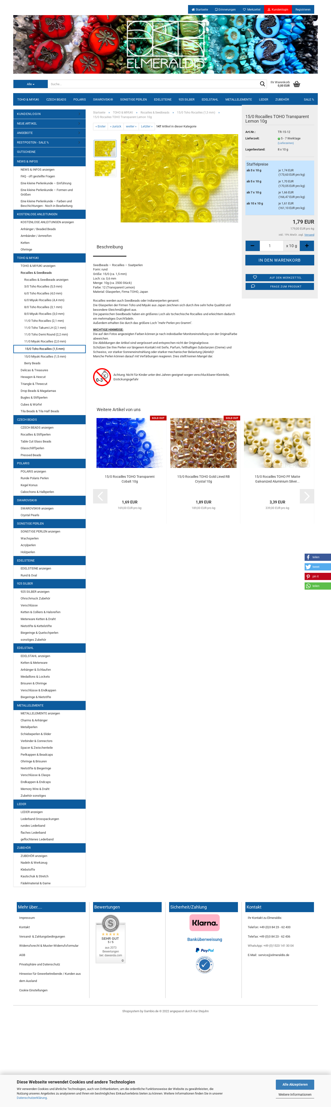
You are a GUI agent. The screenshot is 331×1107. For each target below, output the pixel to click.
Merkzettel (251, 9)
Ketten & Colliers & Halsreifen (40, 612)
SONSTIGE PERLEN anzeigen (40, 531)
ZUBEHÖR (282, 99)
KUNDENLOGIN (29, 114)
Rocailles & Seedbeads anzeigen (46, 279)
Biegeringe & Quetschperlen (39, 632)
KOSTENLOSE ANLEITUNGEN (37, 214)
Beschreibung (110, 246)
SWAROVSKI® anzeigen (37, 508)
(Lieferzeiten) (286, 143)
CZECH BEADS (56, 99)
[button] (318, 557)
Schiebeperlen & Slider (36, 734)
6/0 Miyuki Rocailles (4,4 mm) (44, 300)
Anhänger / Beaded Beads (38, 229)
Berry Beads (32, 363)
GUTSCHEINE (26, 152)
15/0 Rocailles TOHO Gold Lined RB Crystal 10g (203, 479)
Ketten (25, 243)
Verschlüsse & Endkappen (38, 690)
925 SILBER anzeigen (35, 591)
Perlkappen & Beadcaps (37, 754)
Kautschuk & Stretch (34, 876)
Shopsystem (130, 1011)
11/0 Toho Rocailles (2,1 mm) (44, 321)
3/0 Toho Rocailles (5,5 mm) (43, 286)
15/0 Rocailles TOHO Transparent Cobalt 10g (130, 479)
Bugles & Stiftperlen (34, 397)
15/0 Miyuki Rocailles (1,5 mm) (45, 356)
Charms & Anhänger (34, 720)
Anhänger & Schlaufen (36, 669)
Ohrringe (26, 249)
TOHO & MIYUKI (28, 99)
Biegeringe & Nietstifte (36, 697)
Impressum (27, 918)
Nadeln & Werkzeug (34, 862)
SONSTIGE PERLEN (133, 99)
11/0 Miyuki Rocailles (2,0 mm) (45, 341)
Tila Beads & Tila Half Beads (40, 411)
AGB (22, 955)
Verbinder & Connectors (37, 741)
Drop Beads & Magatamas (38, 391)
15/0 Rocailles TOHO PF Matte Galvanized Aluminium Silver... (277, 479)
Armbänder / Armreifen (36, 236)
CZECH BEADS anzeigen (37, 427)
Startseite (200, 9)
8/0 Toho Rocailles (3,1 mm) (43, 307)
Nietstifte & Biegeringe (36, 768)
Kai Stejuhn (201, 1011)
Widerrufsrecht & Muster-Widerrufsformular (48, 945)
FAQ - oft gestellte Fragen (38, 176)
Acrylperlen (28, 545)
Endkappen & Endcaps (36, 782)
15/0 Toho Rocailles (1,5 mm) (45, 349)
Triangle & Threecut (34, 384)
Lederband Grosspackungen (40, 819)
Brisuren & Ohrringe (34, 683)
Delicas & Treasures (34, 370)
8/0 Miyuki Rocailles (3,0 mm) (44, 314)
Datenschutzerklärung (32, 1098)
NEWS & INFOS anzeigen (37, 169)
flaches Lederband (33, 832)
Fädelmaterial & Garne (36, 883)
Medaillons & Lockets (35, 676)
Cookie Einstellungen (33, 990)
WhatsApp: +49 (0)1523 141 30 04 (271, 945)
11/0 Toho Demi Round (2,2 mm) (46, 334)
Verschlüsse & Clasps (35, 775)
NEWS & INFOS (27, 161)
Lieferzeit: (252, 138)
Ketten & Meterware (34, 662)
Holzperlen (28, 552)
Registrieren (303, 9)
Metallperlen (29, 727)
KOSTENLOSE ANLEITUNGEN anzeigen (47, 222)
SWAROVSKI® (103, 99)
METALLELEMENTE (238, 99)
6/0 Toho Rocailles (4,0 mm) (43, 293)
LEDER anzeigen (32, 812)
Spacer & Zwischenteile (37, 747)
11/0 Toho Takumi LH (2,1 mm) (45, 327)
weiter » (131, 126)
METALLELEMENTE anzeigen (40, 713)
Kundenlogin (278, 9)
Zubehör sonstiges (33, 795)
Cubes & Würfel (31, 404)
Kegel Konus (29, 485)
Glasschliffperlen (32, 448)
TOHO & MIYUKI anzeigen (38, 266)
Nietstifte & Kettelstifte (36, 626)
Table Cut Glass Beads (36, 441)
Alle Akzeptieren (295, 1084)
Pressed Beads (31, 455)
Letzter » (147, 126)
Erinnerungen (225, 9)
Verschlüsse (29, 605)
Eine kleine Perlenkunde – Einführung (46, 183)
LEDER (263, 99)
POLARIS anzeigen (33, 471)
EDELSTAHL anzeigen (35, 656)
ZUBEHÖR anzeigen (34, 856)
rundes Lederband (33, 825)
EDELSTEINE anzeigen (36, 568)
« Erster (100, 126)
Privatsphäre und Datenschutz (39, 964)
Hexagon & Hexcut (33, 377)
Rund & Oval (29, 575)
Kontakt (24, 927)
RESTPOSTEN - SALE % (33, 142)
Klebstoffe (28, 869)
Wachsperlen (30, 538)
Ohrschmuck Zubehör (35, 598)
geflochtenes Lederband (37, 839)
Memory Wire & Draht (35, 789)
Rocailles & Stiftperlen (36, 434)
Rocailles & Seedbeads (36, 273)
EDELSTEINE (162, 99)
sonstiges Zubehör (33, 639)
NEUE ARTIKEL (27, 123)
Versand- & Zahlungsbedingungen (42, 936)
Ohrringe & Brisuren (34, 761)
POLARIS (79, 99)
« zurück (115, 126)
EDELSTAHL (210, 99)
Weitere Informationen (295, 1094)
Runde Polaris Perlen (35, 478)
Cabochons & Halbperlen (37, 492)
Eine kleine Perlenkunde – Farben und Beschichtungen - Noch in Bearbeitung (46, 203)
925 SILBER (187, 99)
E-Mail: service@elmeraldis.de (268, 955)
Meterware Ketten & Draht (38, 619)
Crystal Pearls (30, 515)
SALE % (309, 99)
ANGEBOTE (25, 133)
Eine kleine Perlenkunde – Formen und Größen (47, 192)
